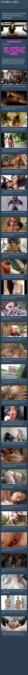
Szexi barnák (19, 50)
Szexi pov (15, 52)
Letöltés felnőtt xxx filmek (14, 41)
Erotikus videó (10, 1)
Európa (6, 47)
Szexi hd (7, 52)
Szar (12, 50)
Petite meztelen (15, 47)
